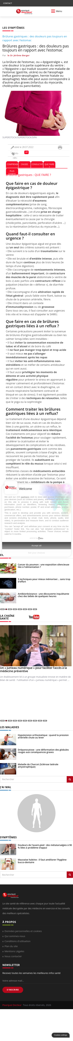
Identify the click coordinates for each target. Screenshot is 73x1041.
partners (25, 497)
